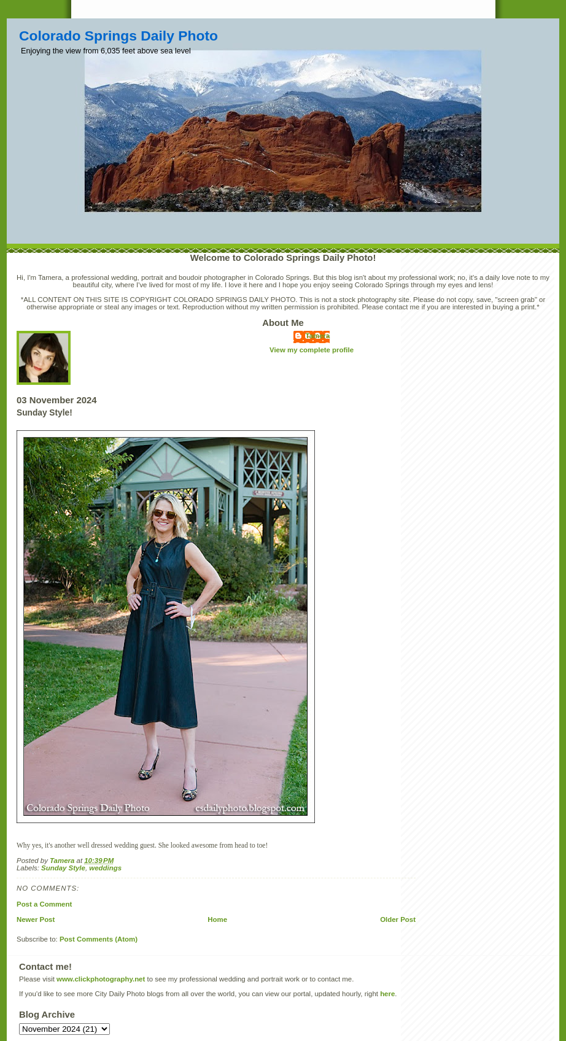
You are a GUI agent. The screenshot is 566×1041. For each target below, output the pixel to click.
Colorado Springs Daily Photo (118, 36)
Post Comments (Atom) (99, 939)
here (387, 993)
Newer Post (36, 919)
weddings (105, 868)
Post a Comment (44, 904)
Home (217, 919)
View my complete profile (311, 350)
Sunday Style (63, 868)
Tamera (318, 335)
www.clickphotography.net (100, 979)
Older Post (398, 919)
